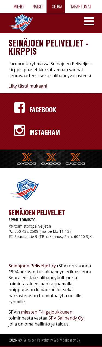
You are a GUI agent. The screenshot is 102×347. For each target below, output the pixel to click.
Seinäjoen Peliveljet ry (38, 340)
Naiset (38, 6)
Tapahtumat (80, 6)
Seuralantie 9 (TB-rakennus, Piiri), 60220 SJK (50, 236)
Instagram (37, 132)
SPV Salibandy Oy (66, 318)
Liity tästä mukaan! (27, 86)
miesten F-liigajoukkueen (46, 312)
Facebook (35, 109)
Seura (56, 6)
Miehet (19, 6)
